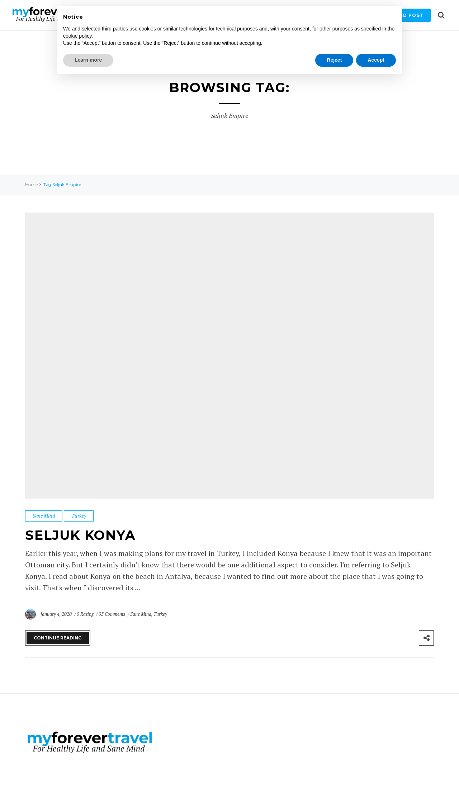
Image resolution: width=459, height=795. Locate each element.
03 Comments (112, 614)
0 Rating (85, 614)
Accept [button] (376, 60)
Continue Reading (58, 638)
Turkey (78, 515)
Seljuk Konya (81, 535)
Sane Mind (44, 515)
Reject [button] (334, 60)
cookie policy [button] (77, 36)
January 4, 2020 (57, 614)
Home (31, 184)
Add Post (409, 15)
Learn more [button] (88, 60)
